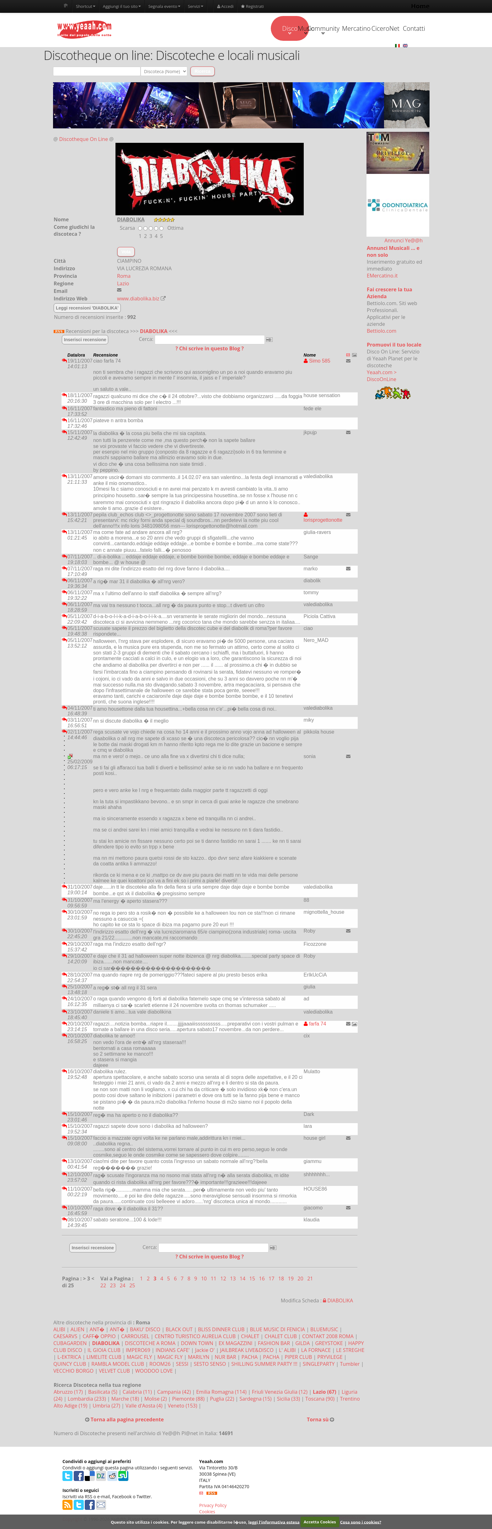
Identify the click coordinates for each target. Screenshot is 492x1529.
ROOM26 (159, 1364)
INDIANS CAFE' (173, 1350)
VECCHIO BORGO (73, 1371)
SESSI (182, 1364)
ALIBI (59, 1329)
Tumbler (350, 1364)
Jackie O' (205, 1350)
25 (132, 1285)
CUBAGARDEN (70, 1343)
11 (214, 1278)
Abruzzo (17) (69, 1392)
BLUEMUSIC (324, 1329)
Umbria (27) (107, 1405)
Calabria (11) (138, 1392)
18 (281, 1278)
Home (420, 6)
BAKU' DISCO (145, 1329)
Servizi (195, 6)
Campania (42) (174, 1392)
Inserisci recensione (85, 339)
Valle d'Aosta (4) (145, 1405)
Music (239, 29)
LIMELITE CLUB (104, 1357)
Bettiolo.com (381, 331)
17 (272, 1278)
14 (243, 1278)
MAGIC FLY (139, 1357)
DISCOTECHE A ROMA (150, 1343)
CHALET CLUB (281, 1336)
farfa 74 (315, 1024)
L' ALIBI (287, 1350)
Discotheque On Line (83, 139)
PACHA (249, 1357)
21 (310, 1278)
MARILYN (198, 1357)
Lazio (123, 283)
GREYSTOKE (329, 1343)
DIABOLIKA (154, 331)
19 (291, 1278)
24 (123, 1285)
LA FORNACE (316, 1350)
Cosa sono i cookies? (360, 1522)
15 (252, 1278)
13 (233, 1278)
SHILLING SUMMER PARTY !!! (264, 1364)
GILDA (302, 1343)
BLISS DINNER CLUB (221, 1329)
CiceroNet (358, 28)
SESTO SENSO (210, 1364)
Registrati (252, 6)
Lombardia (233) (87, 1399)
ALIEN (77, 1329)
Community (279, 29)
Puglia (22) (222, 1399)
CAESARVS (65, 1336)
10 (204, 1278)
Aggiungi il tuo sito (122, 6)
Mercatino (318, 28)
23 (113, 1285)
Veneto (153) (183, 1405)
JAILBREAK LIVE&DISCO (247, 1350)
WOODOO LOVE (154, 1371)
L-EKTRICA (69, 1357)
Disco (199, 29)
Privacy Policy (213, 1506)
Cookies (207, 1512)
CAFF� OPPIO (99, 1336)
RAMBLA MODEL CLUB (117, 1364)
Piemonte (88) (189, 1399)
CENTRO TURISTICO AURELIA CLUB (195, 1336)
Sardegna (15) (256, 1399)
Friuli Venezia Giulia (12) (280, 1392)
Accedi (225, 6)
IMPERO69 (138, 1350)
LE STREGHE (350, 1350)
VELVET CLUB (114, 1371)
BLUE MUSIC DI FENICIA (277, 1329)
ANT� (97, 1329)
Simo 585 (317, 361)
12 (223, 1278)
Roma (124, 276)
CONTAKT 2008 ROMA (328, 1336)
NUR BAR (225, 1357)
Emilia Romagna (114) (222, 1392)
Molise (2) (156, 1399)
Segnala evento (164, 6)
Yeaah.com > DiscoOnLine (382, 376)
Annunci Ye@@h (403, 240)
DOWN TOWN (197, 1343)
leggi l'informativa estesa (273, 1522)
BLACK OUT (179, 1329)
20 (300, 1278)
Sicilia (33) (289, 1399)
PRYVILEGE (329, 1357)
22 (103, 1285)
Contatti (397, 28)
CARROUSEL (135, 1336)
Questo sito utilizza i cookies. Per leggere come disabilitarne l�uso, (179, 1522)
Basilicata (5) (103, 1392)
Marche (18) (125, 1399)
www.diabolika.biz (138, 298)
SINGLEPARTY (319, 1364)
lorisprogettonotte (323, 517)
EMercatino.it (382, 275)
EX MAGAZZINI (236, 1343)
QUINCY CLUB (69, 1364)
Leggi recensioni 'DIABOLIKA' (87, 308)
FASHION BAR (274, 1343)
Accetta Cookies (320, 1522)
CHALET (250, 1336)
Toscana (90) (320, 1399)
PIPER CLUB (298, 1357)
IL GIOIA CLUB (104, 1350)
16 (262, 1278)
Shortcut (85, 6)
